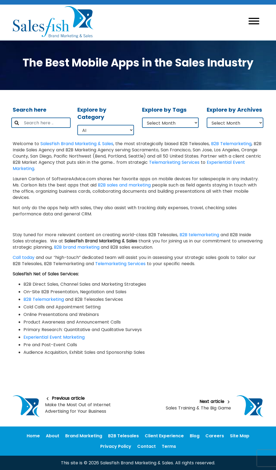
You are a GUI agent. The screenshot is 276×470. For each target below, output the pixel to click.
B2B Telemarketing (231, 144)
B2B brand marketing (76, 247)
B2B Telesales (123, 436)
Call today (23, 257)
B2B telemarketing (199, 235)
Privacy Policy (115, 446)
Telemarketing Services (174, 162)
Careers (214, 436)
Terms (169, 446)
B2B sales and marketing (124, 185)
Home (33, 436)
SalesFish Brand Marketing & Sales (76, 144)
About (52, 436)
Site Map (239, 436)
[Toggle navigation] (253, 22)
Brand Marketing (83, 436)
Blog (194, 436)
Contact (146, 446)
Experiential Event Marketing (54, 337)
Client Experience (164, 436)
